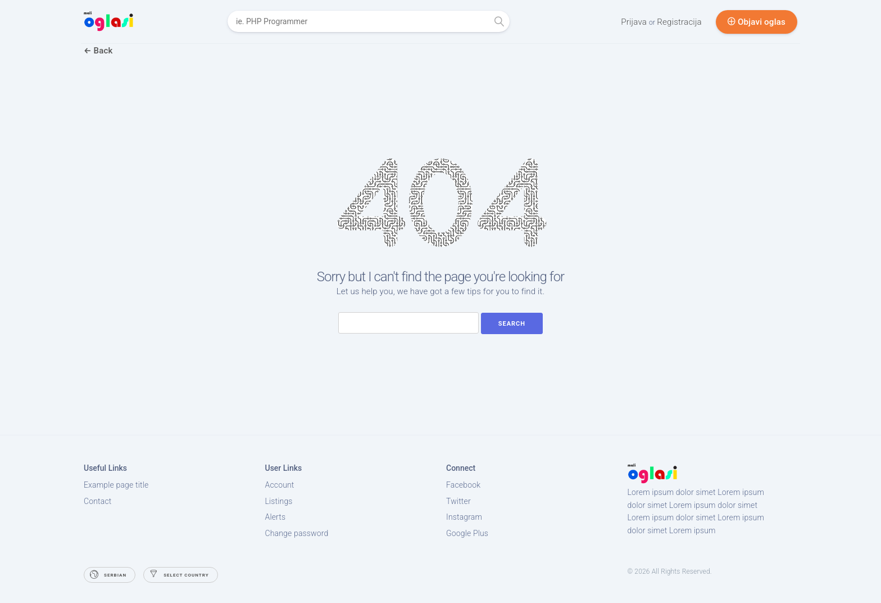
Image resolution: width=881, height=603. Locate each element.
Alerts (275, 516)
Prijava (635, 22)
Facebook (463, 484)
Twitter (458, 501)
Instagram (464, 516)
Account (279, 484)
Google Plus (467, 533)
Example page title (116, 484)
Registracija (679, 22)
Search (511, 323)
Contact (97, 501)
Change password (297, 533)
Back (98, 51)
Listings (279, 501)
